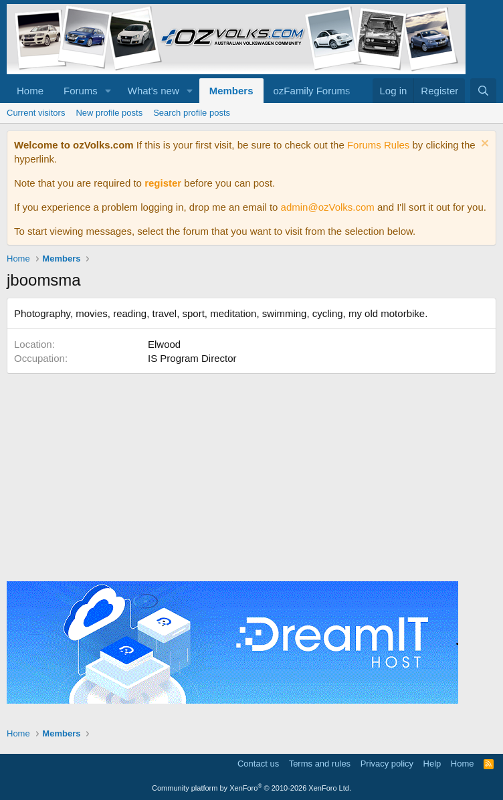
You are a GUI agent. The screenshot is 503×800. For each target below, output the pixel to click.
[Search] (483, 90)
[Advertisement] (251, 474)
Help (432, 764)
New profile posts (109, 113)
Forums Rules (378, 145)
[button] (108, 90)
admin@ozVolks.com (328, 207)
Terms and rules (319, 764)
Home (30, 90)
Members (231, 90)
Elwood (164, 344)
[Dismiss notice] (483, 145)
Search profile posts (191, 113)
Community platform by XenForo (251, 788)
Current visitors (36, 113)
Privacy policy (387, 764)
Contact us (258, 764)
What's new (153, 90)
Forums (81, 90)
